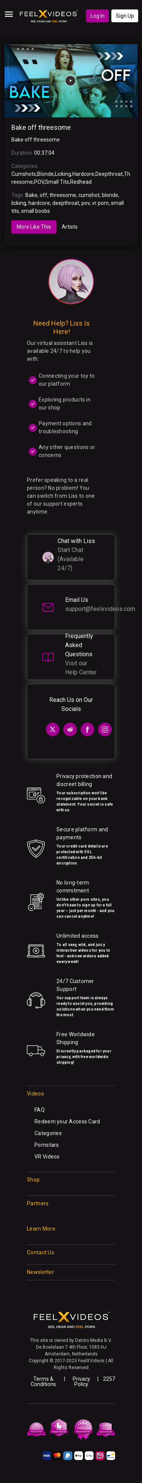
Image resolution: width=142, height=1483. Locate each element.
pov (85, 203)
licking (18, 203)
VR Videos (47, 1157)
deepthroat (65, 203)
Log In (98, 16)
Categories (48, 1133)
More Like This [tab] (34, 227)
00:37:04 (44, 153)
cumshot (89, 195)
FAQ (39, 1110)
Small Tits (57, 182)
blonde (110, 195)
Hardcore (83, 174)
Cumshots (23, 174)
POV (39, 182)
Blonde (45, 174)
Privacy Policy (81, 1381)
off (43, 195)
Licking (63, 174)
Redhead (81, 182)
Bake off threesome (41, 127)
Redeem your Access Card (67, 1121)
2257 (109, 1379)
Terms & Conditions (43, 1381)
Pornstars (46, 1145)
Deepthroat (109, 174)
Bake (31, 195)
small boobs (35, 211)
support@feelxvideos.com (100, 608)
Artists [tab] (70, 227)
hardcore (39, 203)
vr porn (100, 203)
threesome (63, 195)
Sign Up (125, 16)
